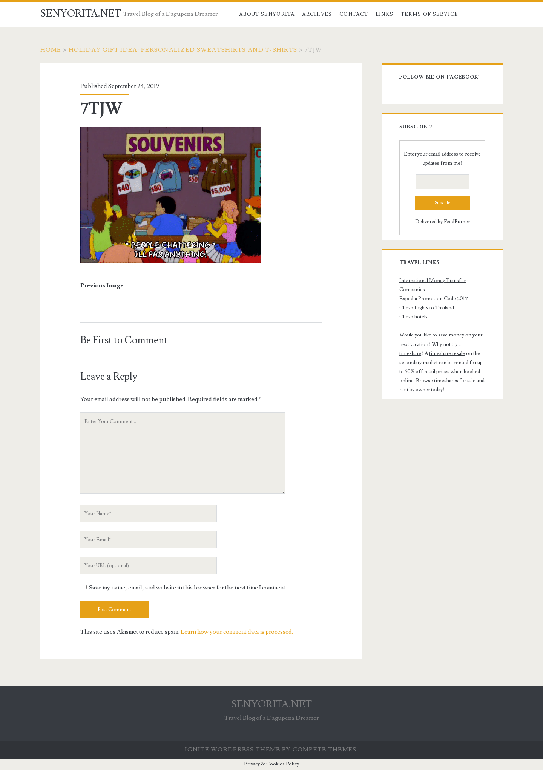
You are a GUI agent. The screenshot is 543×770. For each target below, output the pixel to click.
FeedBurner (457, 222)
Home (50, 50)
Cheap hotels (413, 317)
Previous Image (102, 285)
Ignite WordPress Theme (232, 749)
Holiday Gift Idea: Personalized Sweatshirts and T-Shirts (183, 50)
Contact (353, 14)
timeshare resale (447, 353)
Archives (317, 14)
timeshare (410, 353)
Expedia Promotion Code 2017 (433, 299)
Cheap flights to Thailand (426, 308)
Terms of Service (430, 14)
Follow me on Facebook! (439, 77)
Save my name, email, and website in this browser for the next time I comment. (188, 587)
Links (385, 14)
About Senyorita (267, 14)
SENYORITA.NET (80, 13)
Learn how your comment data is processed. (237, 632)
